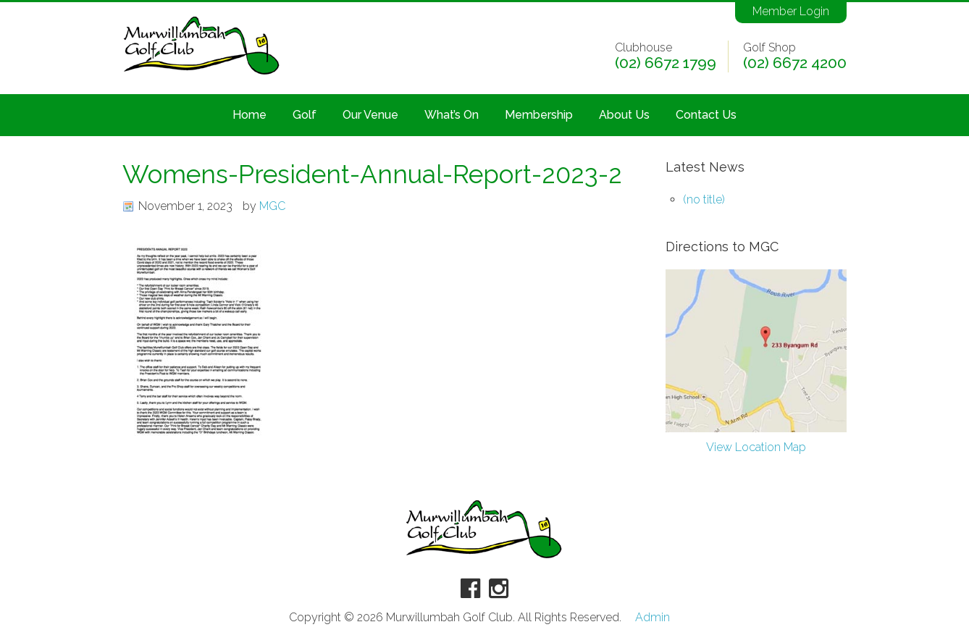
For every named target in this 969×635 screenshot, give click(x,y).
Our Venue (370, 115)
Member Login (790, 11)
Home (249, 115)
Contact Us (706, 115)
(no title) (704, 199)
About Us (624, 115)
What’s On (451, 115)
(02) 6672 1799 (665, 63)
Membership (539, 115)
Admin (652, 617)
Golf (304, 115)
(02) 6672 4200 (795, 63)
